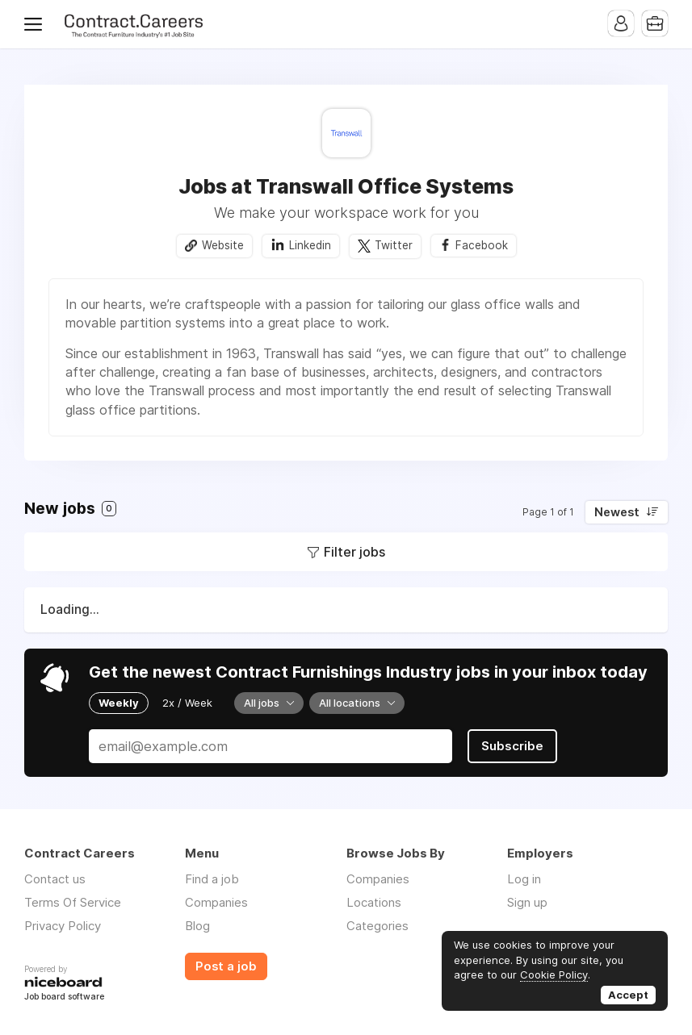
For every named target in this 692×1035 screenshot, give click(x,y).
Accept (628, 994)
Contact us (55, 879)
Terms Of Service (72, 902)
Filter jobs (354, 552)
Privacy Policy (62, 925)
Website (223, 245)
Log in (524, 879)
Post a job (226, 966)
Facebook (481, 245)
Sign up (527, 902)
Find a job (212, 879)
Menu (36, 24)
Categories (377, 925)
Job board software (64, 997)
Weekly (119, 702)
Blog (197, 925)
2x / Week (187, 702)
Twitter (394, 245)
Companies (216, 902)
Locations (373, 902)
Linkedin (310, 245)
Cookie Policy (554, 974)
